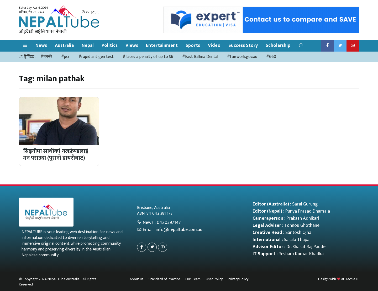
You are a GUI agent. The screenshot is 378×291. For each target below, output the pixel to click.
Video (214, 45)
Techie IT (352, 279)
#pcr (65, 56)
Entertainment (162, 45)
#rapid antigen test (96, 56)
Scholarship (278, 45)
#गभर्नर (46, 56)
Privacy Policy (238, 279)
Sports (193, 45)
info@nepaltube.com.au (179, 230)
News (41, 45)
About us (136, 279)
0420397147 (169, 223)
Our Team (193, 279)
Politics (110, 45)
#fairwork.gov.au (242, 56)
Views (131, 45)
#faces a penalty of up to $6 (148, 56)
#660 (271, 56)
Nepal (88, 45)
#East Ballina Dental (200, 56)
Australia (64, 45)
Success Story (243, 45)
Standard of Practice (164, 279)
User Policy (214, 279)
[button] (25, 46)
